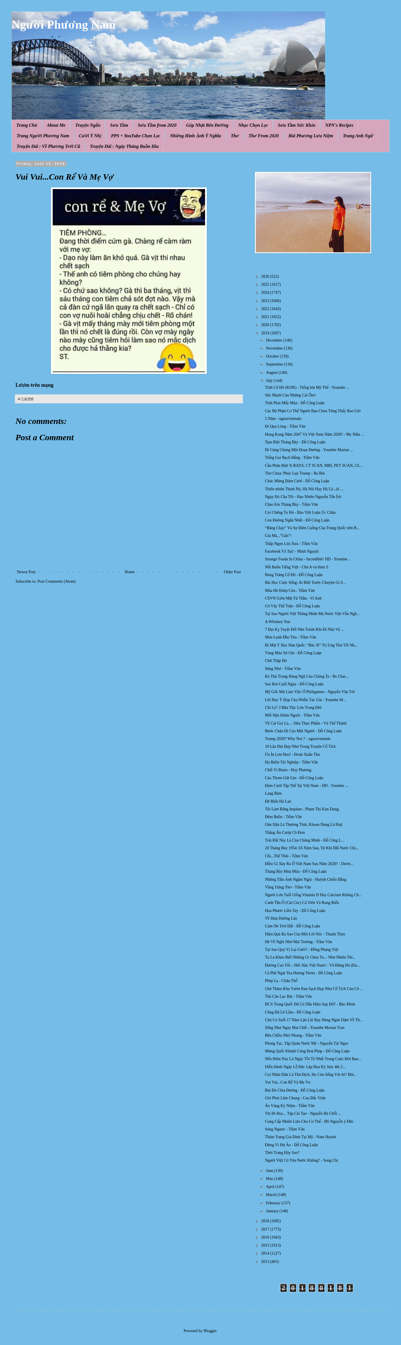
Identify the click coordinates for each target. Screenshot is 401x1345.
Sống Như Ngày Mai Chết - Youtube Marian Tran (305, 1027)
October (273, 356)
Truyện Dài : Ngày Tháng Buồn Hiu (124, 146)
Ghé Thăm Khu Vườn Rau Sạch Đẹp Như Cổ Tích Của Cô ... (314, 989)
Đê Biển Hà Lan (278, 801)
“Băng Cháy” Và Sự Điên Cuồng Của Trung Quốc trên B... (312, 528)
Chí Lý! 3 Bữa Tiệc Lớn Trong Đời (293, 707)
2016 (265, 1237)
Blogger (210, 1331)
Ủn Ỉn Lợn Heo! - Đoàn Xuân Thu (292, 754)
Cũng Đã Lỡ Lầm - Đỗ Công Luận (292, 1012)
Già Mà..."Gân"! (278, 535)
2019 (265, 333)
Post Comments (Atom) (57, 581)
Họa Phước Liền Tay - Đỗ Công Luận (295, 910)
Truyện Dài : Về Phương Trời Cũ (48, 146)
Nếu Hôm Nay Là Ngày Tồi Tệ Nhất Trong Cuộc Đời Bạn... (313, 1059)
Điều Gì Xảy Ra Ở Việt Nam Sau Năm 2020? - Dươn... (309, 864)
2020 (265, 325)
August (272, 372)
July (270, 380)
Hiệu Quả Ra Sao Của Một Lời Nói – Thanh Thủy (305, 934)
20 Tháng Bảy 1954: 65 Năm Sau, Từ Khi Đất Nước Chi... (312, 848)
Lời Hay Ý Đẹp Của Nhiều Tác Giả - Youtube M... (305, 700)
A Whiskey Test (277, 622)
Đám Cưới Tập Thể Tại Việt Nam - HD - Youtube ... (306, 785)
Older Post (232, 572)
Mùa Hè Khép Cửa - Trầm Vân (290, 590)
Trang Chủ (26, 125)
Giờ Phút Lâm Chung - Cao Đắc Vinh (295, 1098)
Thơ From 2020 (264, 135)
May (270, 1179)
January (272, 1211)
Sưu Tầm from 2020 (157, 125)
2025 (265, 284)
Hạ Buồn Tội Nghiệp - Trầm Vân (291, 762)
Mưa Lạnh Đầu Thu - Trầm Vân (290, 637)
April (270, 1187)
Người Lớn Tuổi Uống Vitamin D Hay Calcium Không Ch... (313, 895)
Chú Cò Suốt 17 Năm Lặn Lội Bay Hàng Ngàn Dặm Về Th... (314, 1020)
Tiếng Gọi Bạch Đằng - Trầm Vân (292, 457)
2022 (265, 309)
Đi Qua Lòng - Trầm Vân (285, 426)
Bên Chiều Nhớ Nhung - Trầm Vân (293, 1035)
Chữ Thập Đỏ (276, 660)
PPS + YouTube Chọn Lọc (135, 135)
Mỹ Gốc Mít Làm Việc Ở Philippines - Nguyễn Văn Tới (310, 692)
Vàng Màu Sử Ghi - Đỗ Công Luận (293, 653)
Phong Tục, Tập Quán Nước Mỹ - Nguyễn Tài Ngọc (307, 1043)
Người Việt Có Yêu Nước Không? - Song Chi (301, 1160)
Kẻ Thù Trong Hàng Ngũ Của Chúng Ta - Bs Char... (306, 676)
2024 (265, 292)
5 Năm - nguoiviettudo (283, 418)
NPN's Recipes (339, 125)
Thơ (235, 135)
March (271, 1195)
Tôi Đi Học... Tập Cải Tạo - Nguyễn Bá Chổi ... (303, 1113)
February (273, 1203)
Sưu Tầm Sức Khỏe (297, 125)
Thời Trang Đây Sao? (282, 1152)
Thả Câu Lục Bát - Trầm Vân (288, 996)
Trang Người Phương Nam (43, 135)
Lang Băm (273, 793)
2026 (265, 276)
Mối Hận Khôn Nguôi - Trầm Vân (292, 715)
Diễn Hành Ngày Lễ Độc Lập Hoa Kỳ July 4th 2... (305, 1067)
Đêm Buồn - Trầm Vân (283, 817)
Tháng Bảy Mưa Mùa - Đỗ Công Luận (296, 871)
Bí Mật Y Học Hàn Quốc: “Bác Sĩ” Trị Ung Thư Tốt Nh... (311, 645)
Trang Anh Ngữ (358, 135)
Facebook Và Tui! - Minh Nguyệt (292, 551)
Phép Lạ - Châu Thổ (281, 981)
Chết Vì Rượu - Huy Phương (288, 770)
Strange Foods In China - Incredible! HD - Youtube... (307, 559)
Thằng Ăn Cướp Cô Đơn (285, 832)
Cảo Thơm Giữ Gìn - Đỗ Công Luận (294, 778)
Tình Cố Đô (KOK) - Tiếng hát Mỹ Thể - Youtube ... (307, 387)
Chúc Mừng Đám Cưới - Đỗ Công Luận (297, 481)
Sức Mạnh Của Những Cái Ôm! (290, 395)
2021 (265, 317)
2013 (265, 1261)
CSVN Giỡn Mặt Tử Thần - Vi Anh (293, 598)
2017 (265, 1229)
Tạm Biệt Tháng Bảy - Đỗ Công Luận (295, 442)
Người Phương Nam (63, 24)
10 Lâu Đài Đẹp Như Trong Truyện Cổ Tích (300, 746)
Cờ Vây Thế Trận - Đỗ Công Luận (292, 606)
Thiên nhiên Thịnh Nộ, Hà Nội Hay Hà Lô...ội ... (304, 489)
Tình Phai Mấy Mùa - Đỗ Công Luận (295, 403)
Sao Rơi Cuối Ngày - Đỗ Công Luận (294, 684)
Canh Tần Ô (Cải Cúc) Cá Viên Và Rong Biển (302, 902)
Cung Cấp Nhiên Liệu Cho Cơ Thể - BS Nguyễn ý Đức (309, 1121)
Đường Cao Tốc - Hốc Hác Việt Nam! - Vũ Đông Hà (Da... (312, 965)
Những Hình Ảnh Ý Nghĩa (195, 135)
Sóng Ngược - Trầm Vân (284, 1129)
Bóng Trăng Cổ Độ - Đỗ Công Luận (294, 575)
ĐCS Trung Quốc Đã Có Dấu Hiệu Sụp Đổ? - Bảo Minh (310, 1004)
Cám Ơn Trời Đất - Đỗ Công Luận (292, 926)
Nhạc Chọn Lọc (253, 125)
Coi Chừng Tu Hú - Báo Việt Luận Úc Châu (300, 512)
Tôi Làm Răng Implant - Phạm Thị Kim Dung (302, 809)
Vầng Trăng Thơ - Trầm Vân (288, 887)
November (275, 348)
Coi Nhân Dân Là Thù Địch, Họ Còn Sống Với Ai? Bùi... (311, 1074)
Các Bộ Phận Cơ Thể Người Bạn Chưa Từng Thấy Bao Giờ (313, 411)
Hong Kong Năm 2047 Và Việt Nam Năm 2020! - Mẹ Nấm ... (314, 434)
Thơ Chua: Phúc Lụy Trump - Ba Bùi (295, 473)
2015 (265, 1245)
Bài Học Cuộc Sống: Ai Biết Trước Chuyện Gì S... (305, 582)
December (274, 340)
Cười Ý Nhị (90, 135)
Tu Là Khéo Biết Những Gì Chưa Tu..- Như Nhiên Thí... (310, 957)
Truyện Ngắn (88, 125)
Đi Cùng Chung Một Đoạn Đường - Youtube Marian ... (309, 450)
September (275, 364)
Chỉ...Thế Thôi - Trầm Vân (286, 856)
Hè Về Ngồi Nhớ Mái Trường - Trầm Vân (298, 942)
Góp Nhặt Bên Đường (207, 125)
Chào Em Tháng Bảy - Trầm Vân (291, 504)
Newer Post (26, 572)
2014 (265, 1253)
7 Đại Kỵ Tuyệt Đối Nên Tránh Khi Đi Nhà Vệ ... (304, 629)
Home (130, 572)
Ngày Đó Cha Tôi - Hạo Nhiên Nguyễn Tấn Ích (303, 497)
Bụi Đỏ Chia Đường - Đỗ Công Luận (295, 1090)
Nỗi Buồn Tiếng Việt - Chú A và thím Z (297, 567)
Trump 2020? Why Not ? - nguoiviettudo (298, 739)
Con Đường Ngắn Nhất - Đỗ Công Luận (297, 520)
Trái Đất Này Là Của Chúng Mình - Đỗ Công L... (304, 840)
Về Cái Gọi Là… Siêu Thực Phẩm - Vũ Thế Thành (306, 723)
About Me (56, 125)
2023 (265, 301)
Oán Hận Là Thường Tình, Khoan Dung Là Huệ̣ (303, 824)
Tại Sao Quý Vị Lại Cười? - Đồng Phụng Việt (301, 949)
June (270, 1171)
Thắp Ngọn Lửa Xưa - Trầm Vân (291, 543)
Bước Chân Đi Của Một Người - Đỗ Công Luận (303, 731)
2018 (265, 1221)
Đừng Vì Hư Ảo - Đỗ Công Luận (291, 1145)
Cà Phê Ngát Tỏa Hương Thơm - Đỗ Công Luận (303, 973)
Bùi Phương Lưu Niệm (310, 135)
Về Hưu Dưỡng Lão (281, 918)
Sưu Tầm (119, 125)
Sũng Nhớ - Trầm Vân (283, 668)
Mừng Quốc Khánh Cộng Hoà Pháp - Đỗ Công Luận (307, 1051)
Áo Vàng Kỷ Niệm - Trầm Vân (290, 1106)
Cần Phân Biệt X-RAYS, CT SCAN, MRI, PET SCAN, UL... (314, 465)
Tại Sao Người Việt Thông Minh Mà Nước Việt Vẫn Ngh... (312, 614)
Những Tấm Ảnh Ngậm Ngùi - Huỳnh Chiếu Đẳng (305, 879)
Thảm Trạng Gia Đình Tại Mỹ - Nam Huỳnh (300, 1137)
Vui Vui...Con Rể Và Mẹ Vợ (287, 1082)
